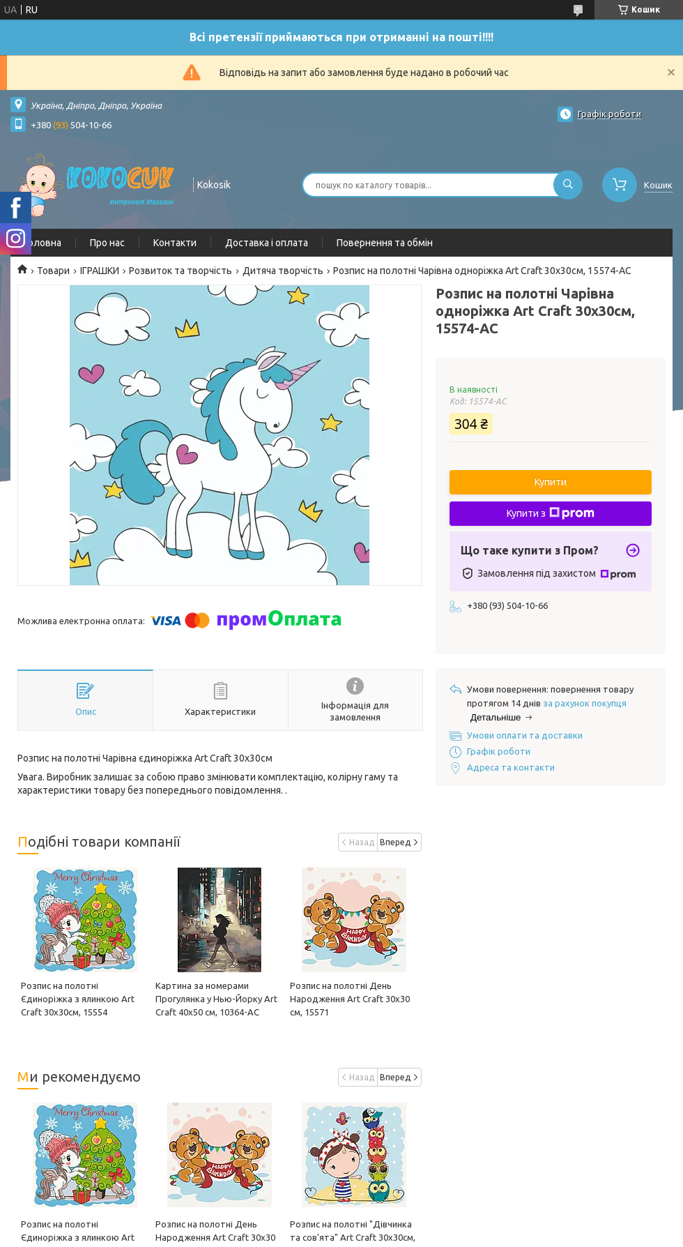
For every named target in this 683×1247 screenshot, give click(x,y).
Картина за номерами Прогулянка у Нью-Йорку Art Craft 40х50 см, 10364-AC (216, 999)
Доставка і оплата (266, 243)
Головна (42, 243)
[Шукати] (568, 184)
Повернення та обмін (385, 243)
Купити (551, 482)
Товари (53, 270)
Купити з (550, 513)
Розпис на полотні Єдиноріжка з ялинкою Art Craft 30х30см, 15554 (78, 999)
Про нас (107, 243)
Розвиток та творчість (180, 270)
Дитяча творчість (283, 270)
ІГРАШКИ (99, 270)
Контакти (175, 243)
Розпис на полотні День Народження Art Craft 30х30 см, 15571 (350, 999)
